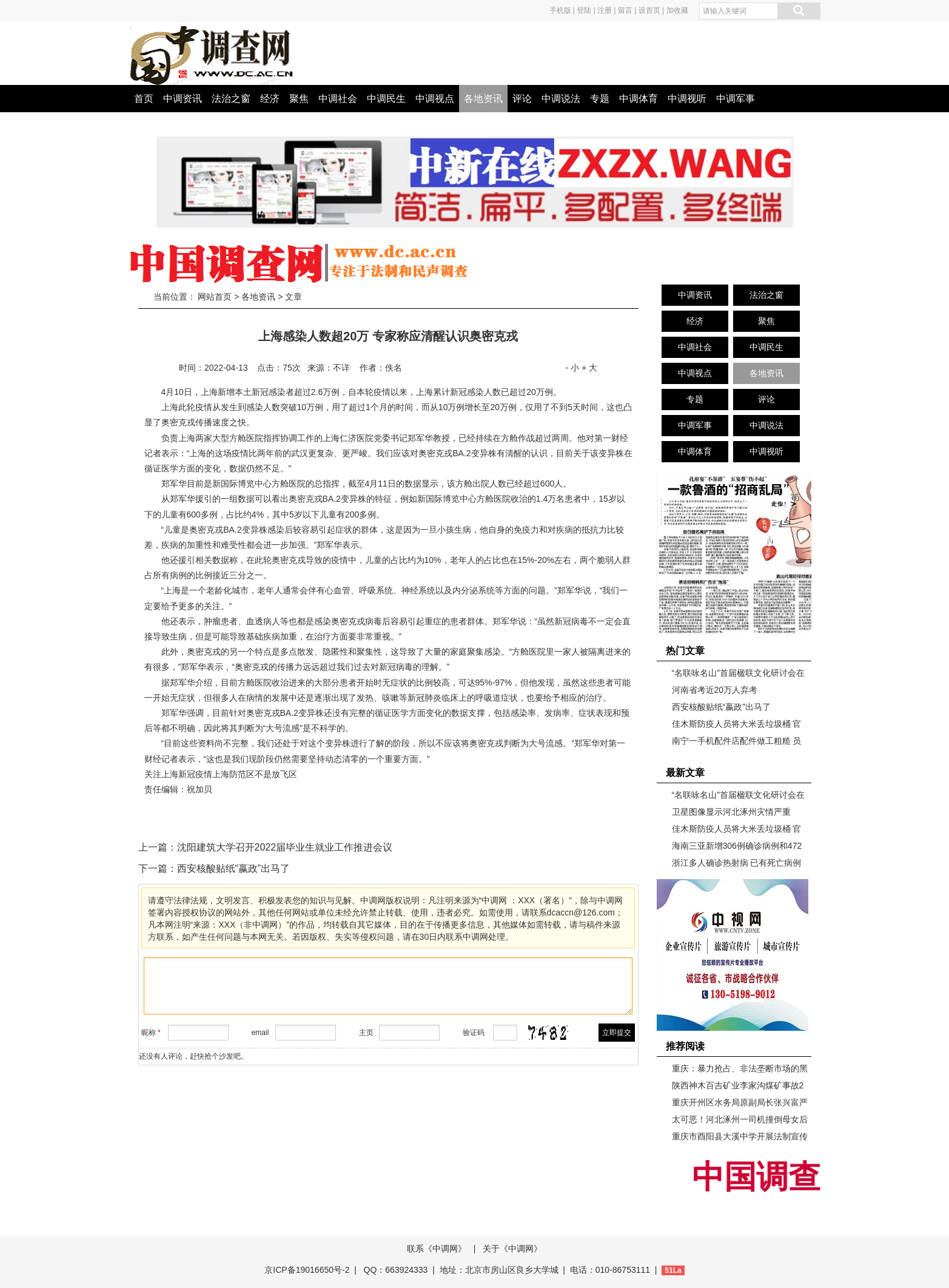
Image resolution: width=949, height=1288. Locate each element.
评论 (522, 98)
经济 (270, 98)
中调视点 (434, 98)
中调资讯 (182, 98)
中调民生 (386, 98)
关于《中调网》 (512, 1248)
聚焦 (299, 98)
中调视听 (687, 98)
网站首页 (215, 297)
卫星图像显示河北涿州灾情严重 (731, 812)
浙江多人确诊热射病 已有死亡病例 (737, 863)
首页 (143, 98)
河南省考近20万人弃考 (715, 690)
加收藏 (677, 10)
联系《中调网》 (436, 1248)
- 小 (572, 368)
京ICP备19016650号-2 (308, 1270)
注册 (604, 10)
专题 (599, 98)
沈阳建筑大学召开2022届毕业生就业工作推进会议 (285, 847)
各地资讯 (483, 98)
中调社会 (337, 98)
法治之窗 (231, 98)
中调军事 (735, 98)
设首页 (649, 10)
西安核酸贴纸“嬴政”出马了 (233, 868)
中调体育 (638, 98)
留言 (625, 10)
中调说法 (561, 98)
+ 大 (589, 368)
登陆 (584, 10)
